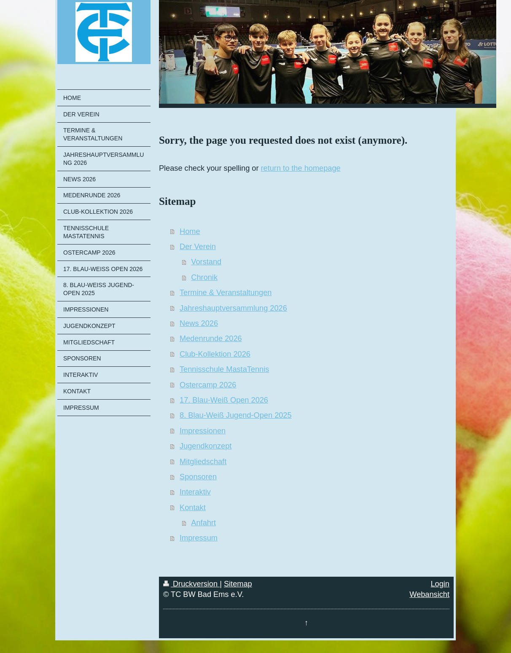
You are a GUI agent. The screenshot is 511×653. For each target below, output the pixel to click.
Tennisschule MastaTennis (224, 369)
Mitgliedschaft (203, 461)
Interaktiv (195, 492)
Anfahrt (203, 523)
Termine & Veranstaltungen (226, 292)
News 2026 (199, 323)
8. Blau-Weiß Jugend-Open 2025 (236, 415)
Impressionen (203, 431)
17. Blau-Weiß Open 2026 (224, 400)
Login (439, 584)
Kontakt (193, 507)
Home (190, 231)
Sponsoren (198, 477)
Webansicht (429, 594)
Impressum (199, 538)
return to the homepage (301, 168)
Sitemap (238, 584)
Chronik (204, 277)
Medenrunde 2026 (211, 338)
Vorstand (206, 262)
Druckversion (191, 584)
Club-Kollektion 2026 (215, 354)
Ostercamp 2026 (208, 385)
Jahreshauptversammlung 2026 (233, 308)
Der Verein (198, 246)
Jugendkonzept (205, 446)
